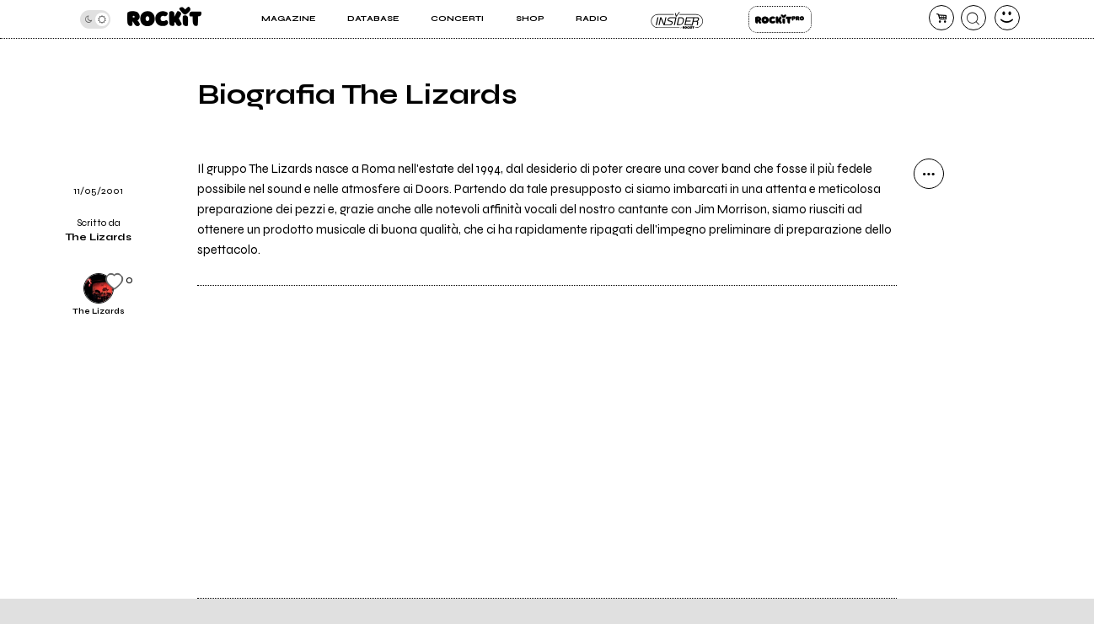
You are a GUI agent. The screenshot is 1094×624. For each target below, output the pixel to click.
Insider (678, 19)
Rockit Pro (780, 19)
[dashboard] (1007, 17)
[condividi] (929, 174)
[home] (164, 19)
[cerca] (973, 17)
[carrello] (941, 17)
